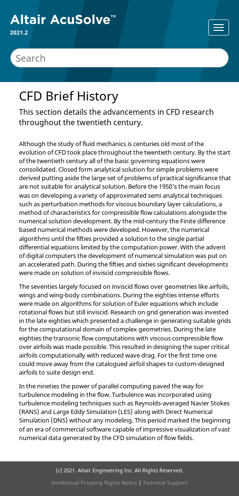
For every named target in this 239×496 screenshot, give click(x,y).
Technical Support (165, 482)
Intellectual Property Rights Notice (94, 482)
